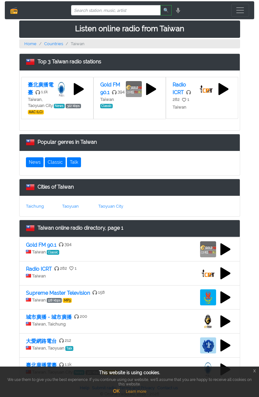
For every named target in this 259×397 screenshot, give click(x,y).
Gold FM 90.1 (41, 245)
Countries (53, 43)
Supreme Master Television (58, 293)
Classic (55, 162)
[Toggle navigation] (240, 10)
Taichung (35, 206)
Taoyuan (70, 206)
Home (30, 43)
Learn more (136, 391)
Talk (74, 162)
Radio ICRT (39, 269)
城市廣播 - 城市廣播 (49, 317)
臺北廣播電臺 (41, 365)
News (35, 162)
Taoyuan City (110, 206)
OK (116, 391)
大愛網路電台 (41, 341)
